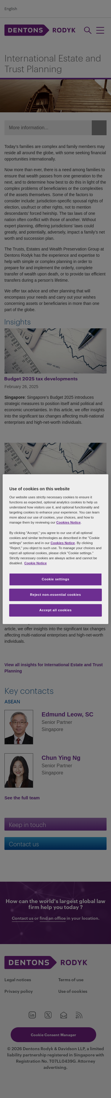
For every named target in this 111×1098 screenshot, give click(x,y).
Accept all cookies (55, 610)
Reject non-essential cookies (55, 594)
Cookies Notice (68, 522)
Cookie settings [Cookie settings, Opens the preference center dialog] (55, 579)
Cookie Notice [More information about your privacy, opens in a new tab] (35, 563)
